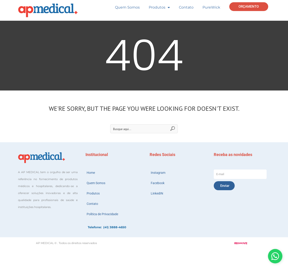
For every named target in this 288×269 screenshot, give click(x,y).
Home (91, 172)
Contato (186, 7)
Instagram (158, 172)
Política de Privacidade (102, 214)
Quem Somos (127, 7)
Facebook (157, 183)
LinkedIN (157, 193)
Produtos (159, 7)
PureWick (211, 7)
